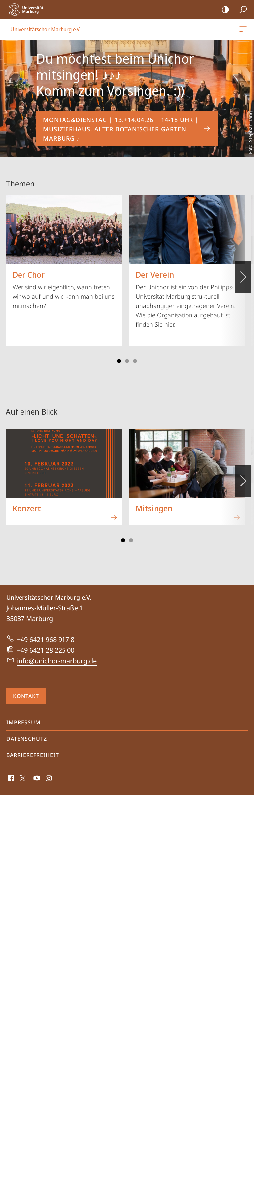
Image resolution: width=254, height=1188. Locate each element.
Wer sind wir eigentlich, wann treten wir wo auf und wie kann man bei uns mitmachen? (64, 252)
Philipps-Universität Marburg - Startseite (28, 9)
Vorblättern (242, 273)
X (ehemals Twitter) (22, 779)
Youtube (36, 779)
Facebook (10, 779)
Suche (241, 10)
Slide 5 (135, 361)
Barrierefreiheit (32, 755)
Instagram (49, 779)
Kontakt (26, 696)
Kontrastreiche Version (223, 10)
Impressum (23, 722)
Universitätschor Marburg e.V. (242, 30)
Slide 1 (119, 361)
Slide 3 (127, 361)
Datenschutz (26, 738)
